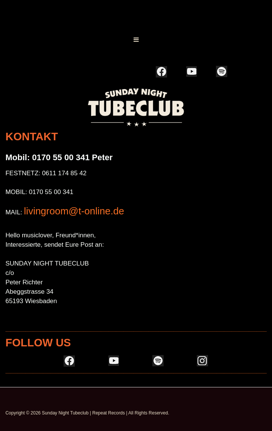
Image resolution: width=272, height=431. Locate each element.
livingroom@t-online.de (74, 211)
